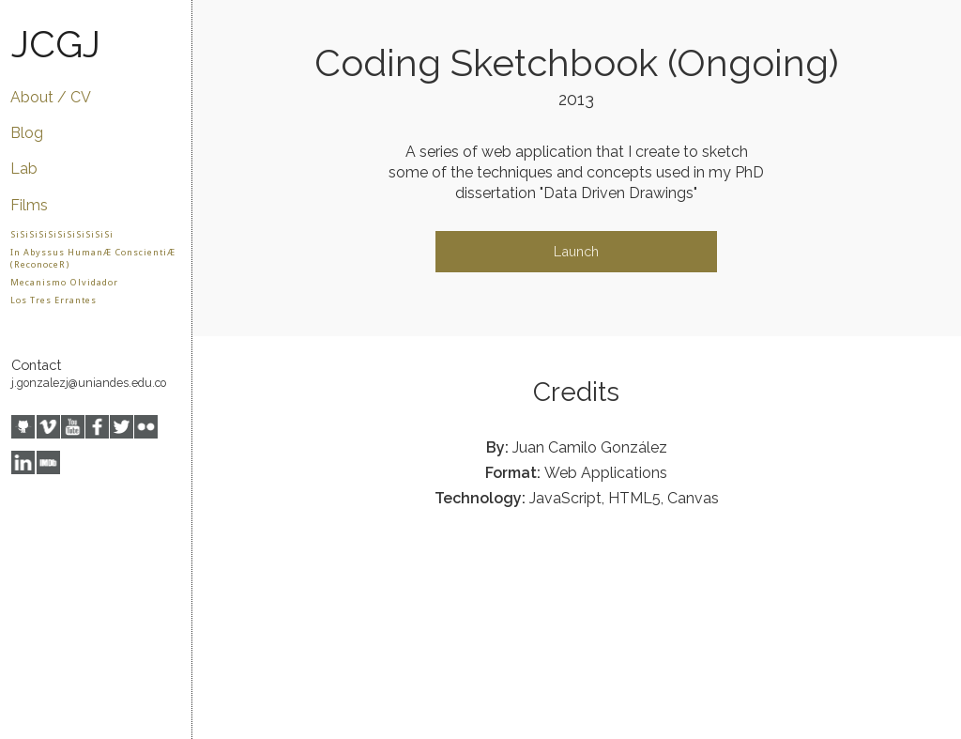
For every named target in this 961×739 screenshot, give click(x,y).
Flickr (146, 427)
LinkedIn (23, 462)
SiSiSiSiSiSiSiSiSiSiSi (62, 234)
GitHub (23, 427)
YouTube (72, 427)
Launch (576, 251)
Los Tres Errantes (53, 300)
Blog (26, 133)
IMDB (48, 462)
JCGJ (55, 44)
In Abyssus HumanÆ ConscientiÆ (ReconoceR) (92, 258)
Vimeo (48, 427)
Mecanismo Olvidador (64, 282)
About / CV (50, 97)
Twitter (121, 427)
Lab (24, 168)
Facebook (97, 427)
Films (29, 205)
